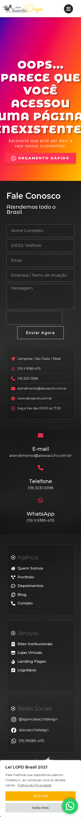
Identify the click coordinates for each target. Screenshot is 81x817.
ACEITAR (40, 796)
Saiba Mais (40, 808)
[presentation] (34, 317)
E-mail (40, 449)
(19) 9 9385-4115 (40, 520)
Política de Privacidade (34, 785)
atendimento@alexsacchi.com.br (40, 455)
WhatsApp (40, 514)
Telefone (40, 481)
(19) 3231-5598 (40, 488)
